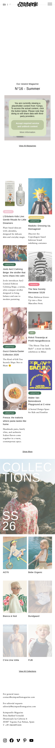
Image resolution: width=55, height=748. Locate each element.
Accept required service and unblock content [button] (27, 125)
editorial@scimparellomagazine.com (19, 706)
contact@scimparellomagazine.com (19, 697)
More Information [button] (27, 132)
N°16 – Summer (27, 64)
